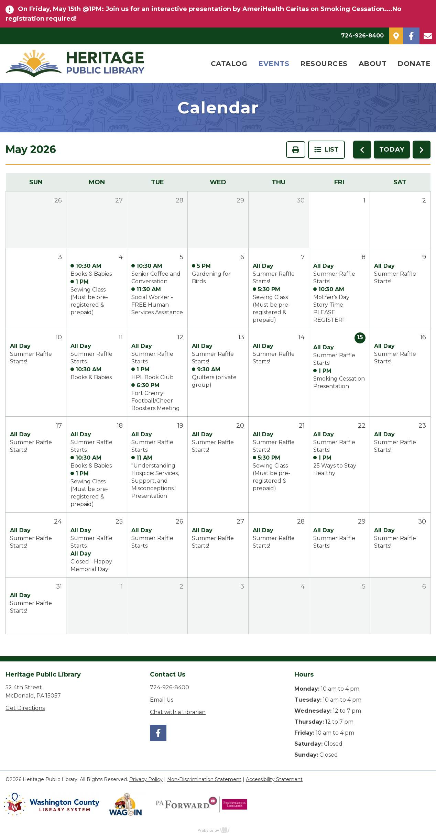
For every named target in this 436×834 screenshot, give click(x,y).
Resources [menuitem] (324, 63)
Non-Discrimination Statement (204, 779)
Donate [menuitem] (413, 63)
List (326, 149)
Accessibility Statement (274, 779)
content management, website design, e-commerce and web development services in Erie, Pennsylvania (218, 830)
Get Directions (25, 708)
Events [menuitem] (273, 63)
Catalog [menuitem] (229, 63)
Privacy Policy (146, 779)
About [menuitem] (373, 63)
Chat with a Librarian (178, 712)
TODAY (392, 149)
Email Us (161, 699)
